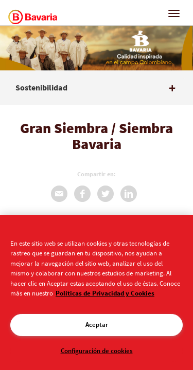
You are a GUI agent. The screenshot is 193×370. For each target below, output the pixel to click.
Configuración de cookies (97, 350)
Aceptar (96, 324)
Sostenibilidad (41, 87)
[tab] (96, 88)
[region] (96, 292)
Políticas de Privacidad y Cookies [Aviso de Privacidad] (105, 293)
